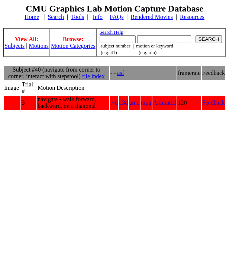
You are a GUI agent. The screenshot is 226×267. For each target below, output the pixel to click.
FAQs (116, 17)
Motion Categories (73, 46)
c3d (123, 102)
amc (134, 102)
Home (32, 17)
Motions (39, 46)
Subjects (14, 46)
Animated (164, 102)
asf (120, 73)
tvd (114, 102)
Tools (77, 17)
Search (56, 17)
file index (93, 76)
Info (98, 17)
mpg (146, 102)
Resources (192, 17)
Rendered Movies (152, 17)
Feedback (213, 102)
